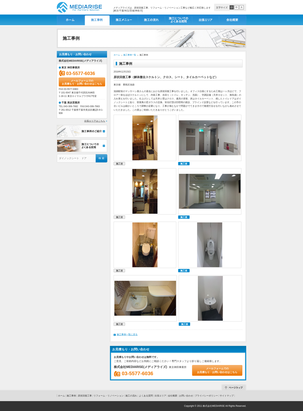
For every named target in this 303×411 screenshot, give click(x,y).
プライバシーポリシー (206, 395)
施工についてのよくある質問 (178, 20)
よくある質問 (146, 395)
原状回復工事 (85, 395)
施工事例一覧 (97, 20)
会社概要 (232, 20)
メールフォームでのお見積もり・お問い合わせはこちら (82, 82)
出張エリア (205, 20)
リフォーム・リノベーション (109, 395)
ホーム (70, 20)
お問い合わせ (186, 395)
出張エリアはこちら (94, 121)
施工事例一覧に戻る (127, 334)
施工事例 (71, 395)
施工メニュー (124, 20)
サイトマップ (227, 395)
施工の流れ (151, 20)
